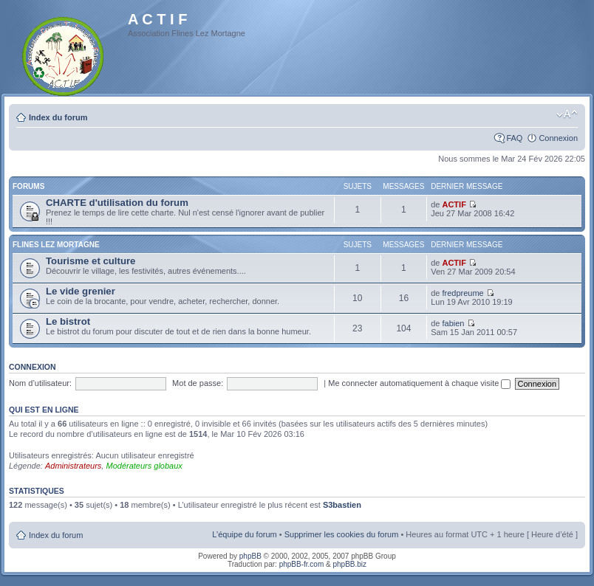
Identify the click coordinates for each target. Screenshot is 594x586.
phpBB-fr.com (301, 564)
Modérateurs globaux (144, 465)
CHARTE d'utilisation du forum (117, 202)
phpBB (250, 556)
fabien (453, 323)
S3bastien (342, 504)
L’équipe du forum (244, 534)
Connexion (558, 138)
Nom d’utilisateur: (40, 383)
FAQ (514, 138)
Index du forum (58, 117)
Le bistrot (68, 321)
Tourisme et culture (90, 260)
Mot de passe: (197, 383)
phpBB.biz (349, 564)
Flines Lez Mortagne (56, 245)
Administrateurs (73, 465)
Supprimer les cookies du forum (341, 534)
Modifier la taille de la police (567, 114)
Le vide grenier (80, 291)
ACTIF (453, 204)
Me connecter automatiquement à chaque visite (419, 383)
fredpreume (462, 293)
